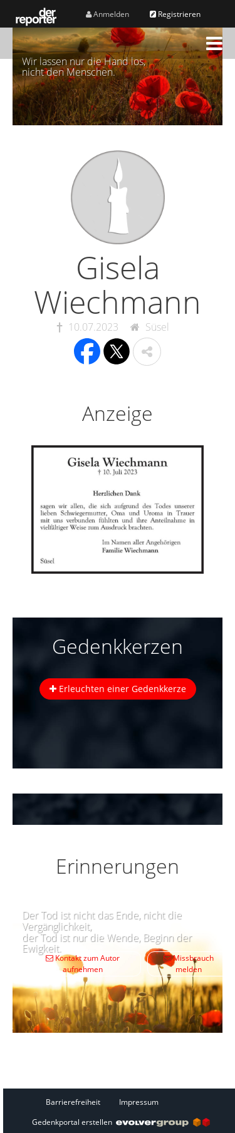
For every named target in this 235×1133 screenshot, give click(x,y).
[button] (214, 43)
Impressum (139, 1102)
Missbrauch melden (189, 964)
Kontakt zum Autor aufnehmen (83, 964)
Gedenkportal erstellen (121, 1122)
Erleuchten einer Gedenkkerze (118, 689)
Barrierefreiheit (73, 1102)
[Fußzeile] (121, 1102)
